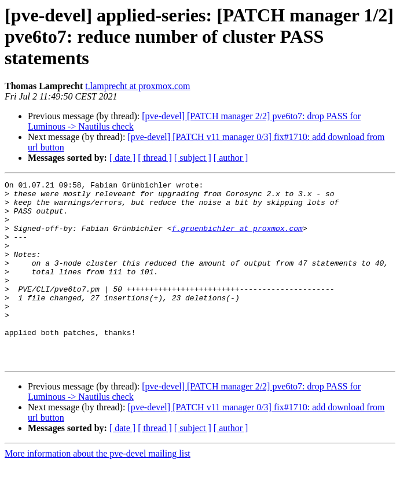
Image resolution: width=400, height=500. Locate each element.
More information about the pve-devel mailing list (97, 490)
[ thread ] (155, 158)
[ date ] (122, 158)
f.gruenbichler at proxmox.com (237, 238)
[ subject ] (192, 158)
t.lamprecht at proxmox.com (137, 86)
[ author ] (231, 158)
